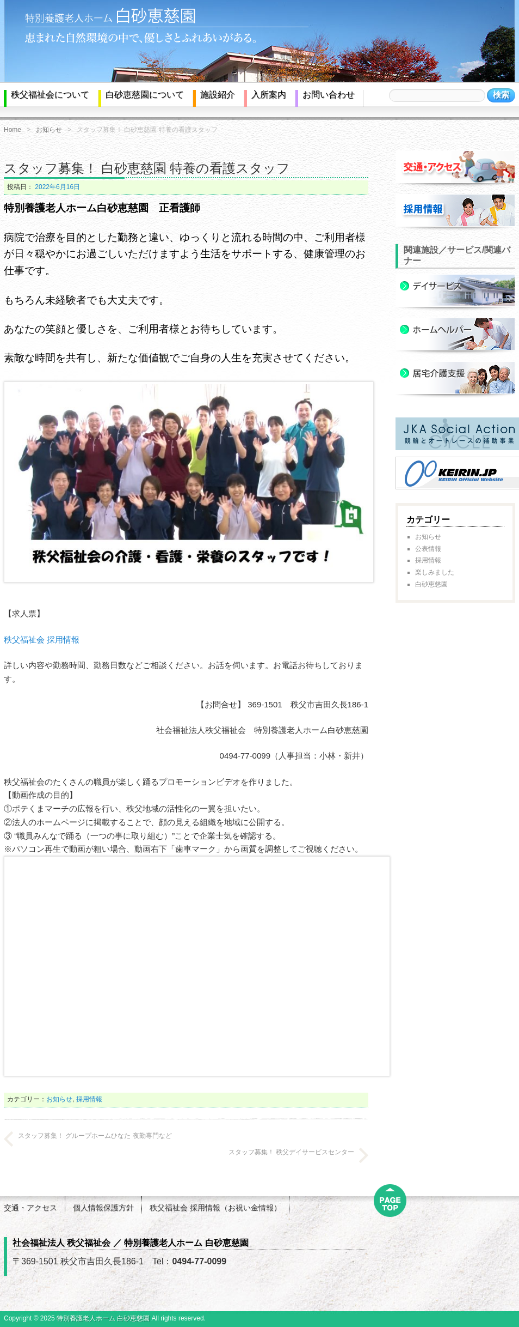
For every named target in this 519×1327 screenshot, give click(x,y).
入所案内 (268, 94)
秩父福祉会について (50, 94)
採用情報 (89, 1099)
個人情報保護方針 (103, 1207)
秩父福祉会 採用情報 (41, 639)
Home (12, 130)
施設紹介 (217, 94)
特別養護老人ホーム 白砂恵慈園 (103, 1318)
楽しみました (434, 572)
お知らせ (49, 130)
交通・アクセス (30, 1207)
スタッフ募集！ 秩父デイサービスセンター (291, 1152)
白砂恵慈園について (145, 94)
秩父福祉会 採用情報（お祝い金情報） (215, 1207)
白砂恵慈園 (431, 584)
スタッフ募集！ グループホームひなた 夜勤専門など (95, 1136)
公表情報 (428, 549)
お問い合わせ (328, 94)
